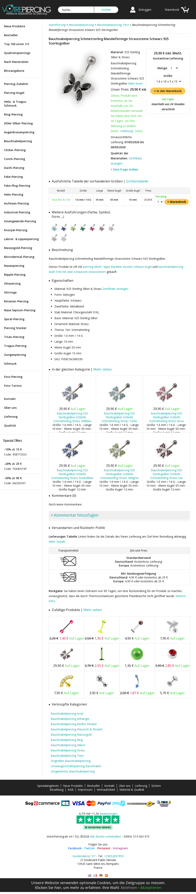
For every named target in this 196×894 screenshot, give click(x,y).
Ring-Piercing (13, 114)
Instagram (120, 848)
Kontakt (10, 399)
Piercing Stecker (15, 328)
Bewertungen (108, 814)
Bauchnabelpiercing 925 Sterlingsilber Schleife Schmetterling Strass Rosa (166, 417)
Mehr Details (57, 541)
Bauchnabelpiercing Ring (67, 740)
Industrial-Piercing (17, 212)
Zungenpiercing (15, 355)
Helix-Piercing (13, 194)
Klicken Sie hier (48, 887)
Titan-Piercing (14, 337)
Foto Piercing (13, 377)
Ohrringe (10, 292)
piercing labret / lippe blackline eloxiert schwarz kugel (117, 267)
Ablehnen (129, 887)
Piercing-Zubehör (16, 84)
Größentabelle (137, 181)
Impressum (85, 789)
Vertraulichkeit (106, 789)
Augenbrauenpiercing (19, 132)
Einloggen (145, 10)
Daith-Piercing (14, 168)
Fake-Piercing (13, 177)
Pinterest (103, 848)
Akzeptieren (150, 887)
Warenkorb (172, 10)
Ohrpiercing (12, 283)
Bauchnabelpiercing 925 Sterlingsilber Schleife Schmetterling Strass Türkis (119, 417)
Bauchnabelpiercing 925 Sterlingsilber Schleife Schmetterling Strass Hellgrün (119, 474)
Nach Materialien (16, 62)
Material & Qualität (131, 789)
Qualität (10, 425)
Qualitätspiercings (17, 53)
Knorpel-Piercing (15, 230)
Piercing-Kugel (14, 93)
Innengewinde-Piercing (20, 221)
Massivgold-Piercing (18, 248)
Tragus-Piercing (15, 346)
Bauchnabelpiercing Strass (68, 750)
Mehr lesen (135, 83)
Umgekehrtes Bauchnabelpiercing (73, 771)
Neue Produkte (14, 26)
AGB (71, 789)
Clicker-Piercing (15, 150)
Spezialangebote (48, 786)
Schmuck (10, 363)
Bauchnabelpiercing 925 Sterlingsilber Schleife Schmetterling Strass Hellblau (72, 417)
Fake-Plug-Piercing (17, 185)
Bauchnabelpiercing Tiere (67, 755)
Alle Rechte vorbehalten (105, 836)
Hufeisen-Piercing (16, 203)
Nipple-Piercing (14, 274)
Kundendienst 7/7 (84, 856)
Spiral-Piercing (14, 319)
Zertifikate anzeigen (115, 289)
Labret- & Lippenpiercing (21, 239)
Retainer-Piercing (16, 301)
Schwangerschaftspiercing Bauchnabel (76, 766)
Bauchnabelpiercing (18, 141)
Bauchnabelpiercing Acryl (67, 713)
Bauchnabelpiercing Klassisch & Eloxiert (76, 729)
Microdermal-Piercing (19, 257)
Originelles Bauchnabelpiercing (71, 761)
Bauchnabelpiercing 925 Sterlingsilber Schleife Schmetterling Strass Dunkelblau (72, 474)
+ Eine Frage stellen (124, 169)
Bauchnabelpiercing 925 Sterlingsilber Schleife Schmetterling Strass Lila (166, 474)
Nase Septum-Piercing (19, 310)
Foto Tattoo (13, 386)
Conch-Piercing (14, 159)
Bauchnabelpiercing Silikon (68, 745)
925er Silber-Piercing (18, 123)
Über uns (10, 408)
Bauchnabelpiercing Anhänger (70, 719)
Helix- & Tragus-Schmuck (15, 103)
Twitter (89, 848)
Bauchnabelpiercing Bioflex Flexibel (74, 724)
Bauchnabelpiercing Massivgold (71, 734)
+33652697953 (114, 856)
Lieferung (11, 416)
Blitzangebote (14, 71)
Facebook (74, 848)
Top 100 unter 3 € (16, 44)
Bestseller (11, 35)
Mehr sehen (102, 369)
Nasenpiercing (14, 266)
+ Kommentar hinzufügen (74, 515)
